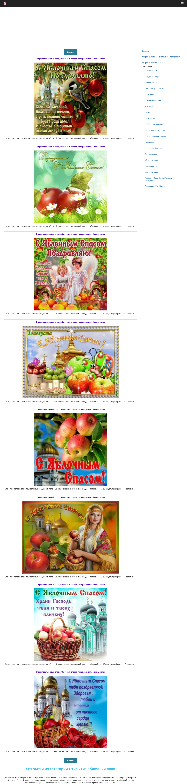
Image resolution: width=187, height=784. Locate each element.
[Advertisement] (93, 27)
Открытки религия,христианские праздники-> (161, 57)
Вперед (70, 52)
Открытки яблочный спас (152, 62)
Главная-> (146, 51)
